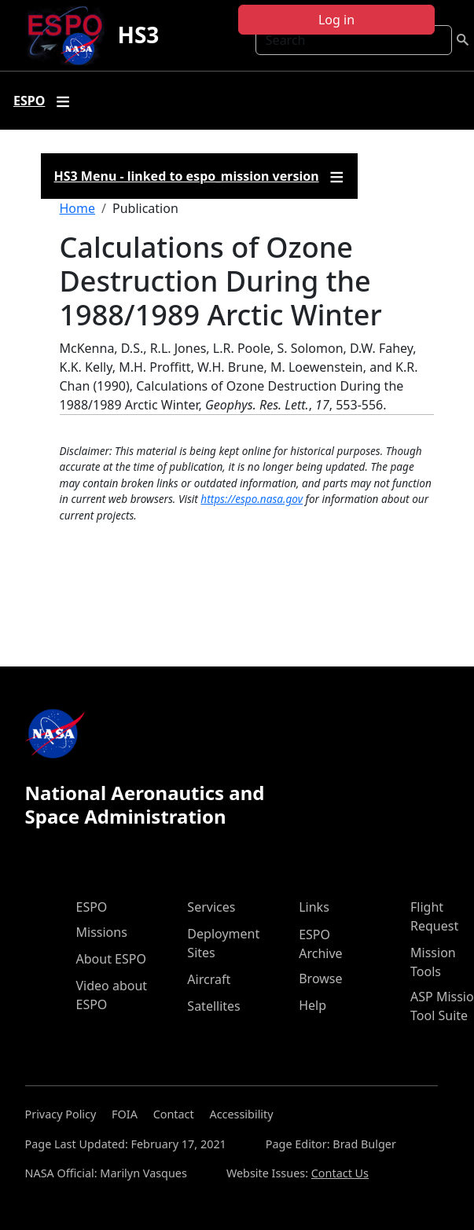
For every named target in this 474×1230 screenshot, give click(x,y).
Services (211, 907)
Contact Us (340, 1173)
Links (314, 907)
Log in (336, 19)
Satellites (213, 1006)
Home (78, 208)
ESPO (92, 907)
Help (312, 1005)
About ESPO (111, 958)
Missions (101, 932)
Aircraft (208, 979)
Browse (320, 978)
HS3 (138, 35)
